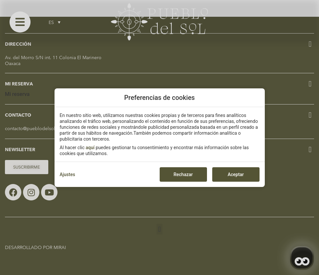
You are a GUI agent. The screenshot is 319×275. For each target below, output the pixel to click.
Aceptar (236, 174)
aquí (90, 147)
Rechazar (183, 174)
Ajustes (67, 174)
